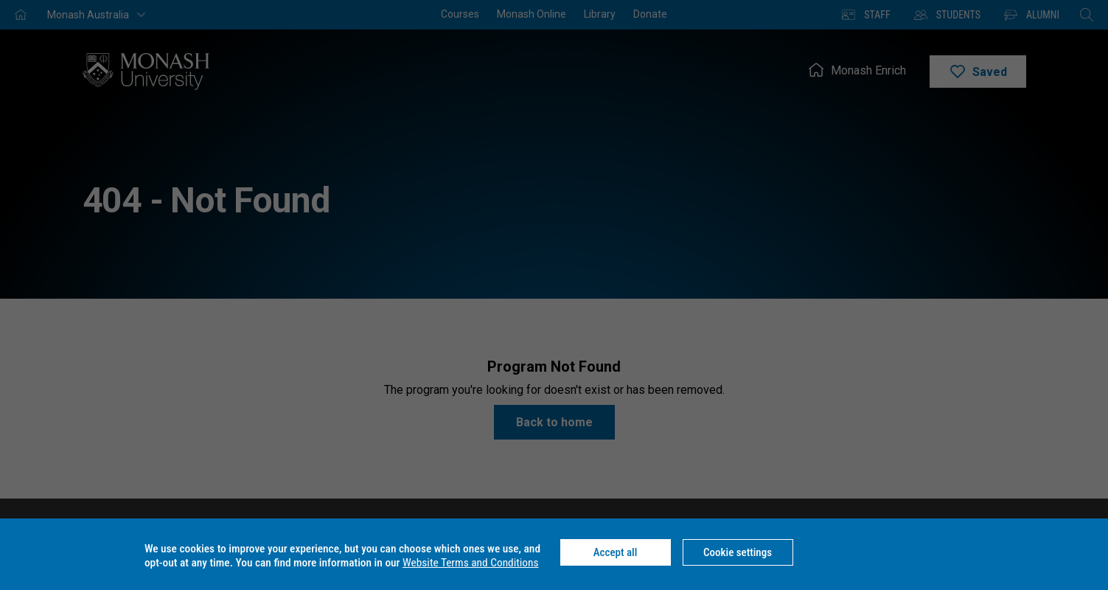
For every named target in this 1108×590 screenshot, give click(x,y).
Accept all (615, 552)
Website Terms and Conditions (471, 562)
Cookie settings (737, 552)
